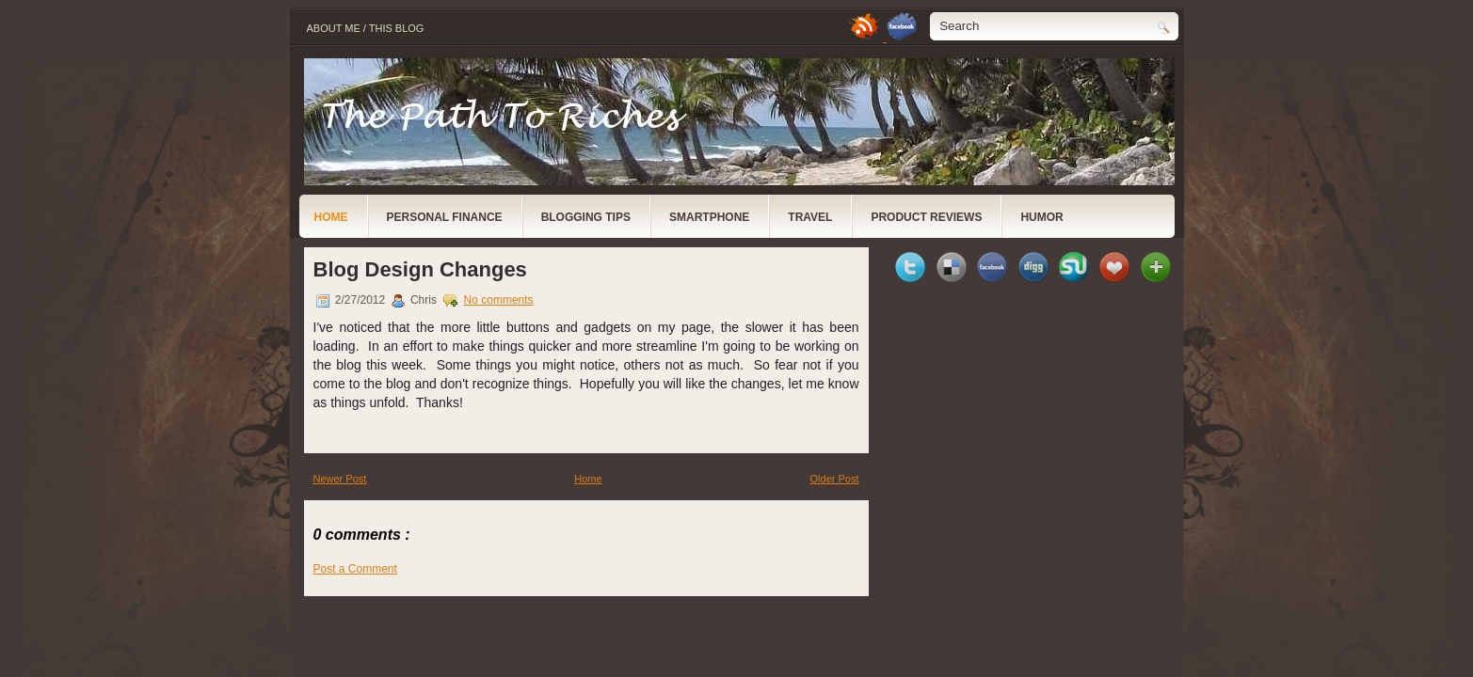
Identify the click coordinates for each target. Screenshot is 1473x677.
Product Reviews (926, 217)
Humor (1041, 217)
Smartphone (709, 217)
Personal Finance (445, 217)
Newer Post (340, 478)
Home (331, 217)
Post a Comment (355, 568)
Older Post (834, 478)
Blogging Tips (586, 217)
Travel (810, 217)
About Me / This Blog (365, 28)
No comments (499, 300)
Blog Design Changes (420, 269)
